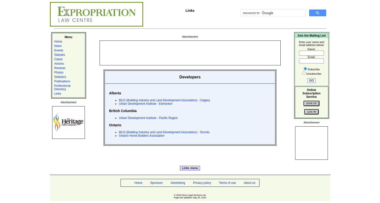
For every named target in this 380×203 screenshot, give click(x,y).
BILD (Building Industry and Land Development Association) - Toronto (164, 132)
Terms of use (227, 183)
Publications (62, 81)
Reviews (59, 68)
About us (249, 183)
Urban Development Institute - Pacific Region (148, 118)
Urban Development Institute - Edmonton (145, 103)
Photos (58, 72)
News (58, 46)
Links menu (190, 168)
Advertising (177, 183)
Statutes (59, 55)
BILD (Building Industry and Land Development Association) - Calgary (164, 100)
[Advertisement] (190, 53)
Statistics (60, 77)
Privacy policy (202, 183)
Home (58, 41)
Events (58, 50)
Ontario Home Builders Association (141, 135)
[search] (272, 13)
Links (57, 93)
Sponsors (156, 183)
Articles (59, 63)
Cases (58, 59)
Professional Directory (62, 87)
